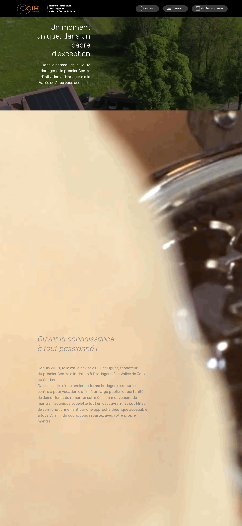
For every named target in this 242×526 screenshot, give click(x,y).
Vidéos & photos (210, 9)
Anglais (147, 9)
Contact (175, 9)
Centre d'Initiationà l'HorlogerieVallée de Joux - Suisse (63, 9)
